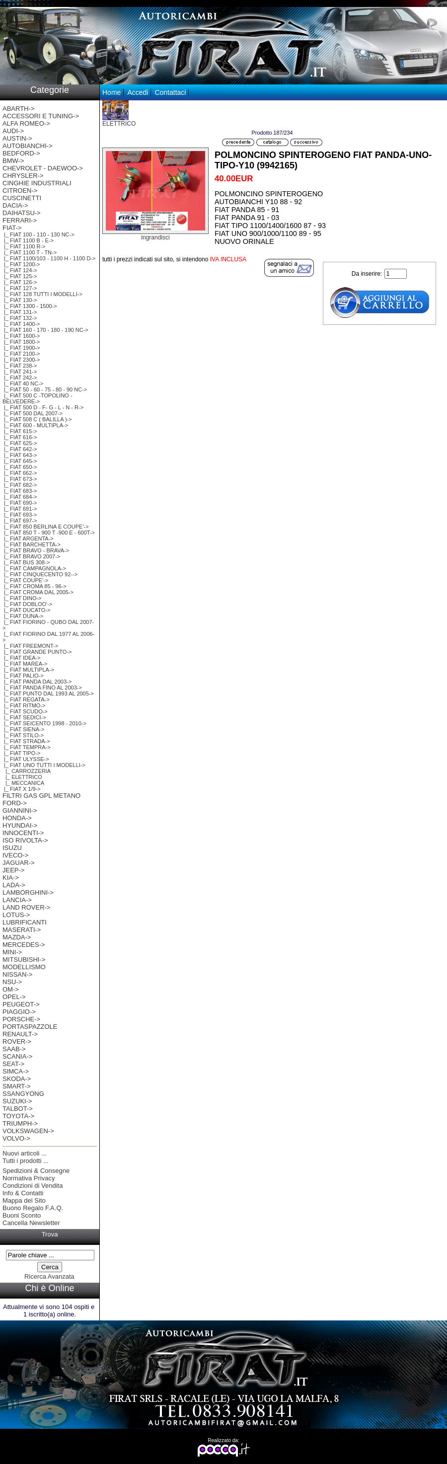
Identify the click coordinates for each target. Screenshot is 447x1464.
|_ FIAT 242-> (19, 378)
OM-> (10, 989)
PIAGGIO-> (19, 1011)
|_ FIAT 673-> (19, 479)
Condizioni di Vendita (32, 1185)
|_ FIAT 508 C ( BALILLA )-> (37, 419)
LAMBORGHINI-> (28, 892)
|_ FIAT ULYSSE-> (25, 759)
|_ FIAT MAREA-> (24, 664)
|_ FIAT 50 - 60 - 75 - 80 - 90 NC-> (44, 389)
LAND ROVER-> (26, 907)
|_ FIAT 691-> (19, 509)
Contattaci (170, 92)
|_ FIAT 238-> (19, 366)
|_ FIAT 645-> (19, 461)
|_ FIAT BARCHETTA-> (31, 544)
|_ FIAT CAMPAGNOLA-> (34, 568)
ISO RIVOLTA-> (25, 840)
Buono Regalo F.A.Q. (32, 1208)
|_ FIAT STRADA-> (26, 741)
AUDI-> (13, 131)
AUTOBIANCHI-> (27, 146)
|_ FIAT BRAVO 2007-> (31, 556)
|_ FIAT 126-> (19, 282)
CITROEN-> (19, 190)
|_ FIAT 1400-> (21, 324)
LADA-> (13, 885)
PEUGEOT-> (21, 1004)
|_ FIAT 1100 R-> (24, 246)
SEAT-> (13, 1064)
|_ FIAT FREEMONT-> (30, 646)
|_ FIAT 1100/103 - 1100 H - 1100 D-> (48, 258)
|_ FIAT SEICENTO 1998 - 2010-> (44, 723)
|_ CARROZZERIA (26, 771)
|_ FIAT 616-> (19, 437)
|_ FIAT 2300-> (21, 360)
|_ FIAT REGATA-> (26, 699)
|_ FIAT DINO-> (22, 598)
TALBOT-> (17, 1108)
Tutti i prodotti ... (25, 1160)
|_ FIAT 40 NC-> (22, 383)
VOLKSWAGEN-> (28, 1131)
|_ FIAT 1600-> (21, 336)
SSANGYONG (23, 1093)
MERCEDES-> (23, 944)
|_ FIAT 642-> (19, 449)
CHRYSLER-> (22, 175)
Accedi (137, 92)
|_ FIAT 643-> (19, 455)
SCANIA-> (17, 1056)
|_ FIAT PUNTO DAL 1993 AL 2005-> (48, 693)
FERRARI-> (19, 220)
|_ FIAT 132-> (19, 318)
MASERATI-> (21, 929)
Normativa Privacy (28, 1178)
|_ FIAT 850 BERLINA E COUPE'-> (45, 527)
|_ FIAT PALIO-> (23, 676)
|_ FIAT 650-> (19, 467)
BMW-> (13, 160)
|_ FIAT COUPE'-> (25, 580)
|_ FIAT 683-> (19, 491)
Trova (50, 1234)
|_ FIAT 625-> (19, 443)
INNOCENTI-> (23, 833)
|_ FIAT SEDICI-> (24, 717)
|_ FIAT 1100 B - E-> (28, 240)
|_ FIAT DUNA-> (22, 616)
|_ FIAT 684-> (19, 497)
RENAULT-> (20, 1034)
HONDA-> (17, 818)
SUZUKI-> (17, 1101)
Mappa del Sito (24, 1200)
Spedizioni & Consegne (36, 1170)
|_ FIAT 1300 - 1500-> (29, 306)
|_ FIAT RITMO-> (24, 705)
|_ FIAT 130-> (19, 300)
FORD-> (14, 803)
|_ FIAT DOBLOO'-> (27, 604)
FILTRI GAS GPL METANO (41, 795)
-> (11, 227)
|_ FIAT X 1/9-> (21, 789)
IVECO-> (15, 855)
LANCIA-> (17, 900)
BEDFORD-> (21, 153)
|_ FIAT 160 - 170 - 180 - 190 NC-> (45, 330)
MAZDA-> (16, 937)
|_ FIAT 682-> (19, 485)
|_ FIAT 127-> (19, 288)
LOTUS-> (16, 915)
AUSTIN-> (17, 138)
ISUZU (12, 847)
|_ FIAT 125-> (19, 276)
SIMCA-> (15, 1071)
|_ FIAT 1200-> (21, 264)
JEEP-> (13, 870)
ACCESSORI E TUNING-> (40, 116)
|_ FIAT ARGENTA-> (28, 538)
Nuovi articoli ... (24, 1153)
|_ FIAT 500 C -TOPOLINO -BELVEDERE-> (37, 398)
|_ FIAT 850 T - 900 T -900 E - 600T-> (48, 533)
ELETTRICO (119, 121)
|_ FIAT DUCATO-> (26, 610)
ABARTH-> (18, 108)
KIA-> (10, 877)
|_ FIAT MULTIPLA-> (28, 670)
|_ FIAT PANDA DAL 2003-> (37, 682)
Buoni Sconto (21, 1215)
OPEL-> (14, 997)
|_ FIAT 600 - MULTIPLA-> (35, 425)
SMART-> (16, 1086)
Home (111, 92)
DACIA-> (15, 205)
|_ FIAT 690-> (19, 503)
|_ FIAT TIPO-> (21, 753)
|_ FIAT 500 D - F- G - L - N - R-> (42, 407)
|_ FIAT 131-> (19, 312)
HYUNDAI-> (19, 825)
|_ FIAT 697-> (19, 521)
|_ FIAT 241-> (19, 372)
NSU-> (12, 982)
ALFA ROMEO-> (26, 123)
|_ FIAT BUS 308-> (26, 562)
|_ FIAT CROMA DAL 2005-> (38, 592)
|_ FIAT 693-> (19, 515)
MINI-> (12, 952)
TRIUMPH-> (20, 1123)
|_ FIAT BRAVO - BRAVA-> (35, 550)
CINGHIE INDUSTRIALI (37, 183)
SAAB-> (14, 1049)
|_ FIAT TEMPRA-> (26, 747)
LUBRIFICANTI (24, 922)
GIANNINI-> (19, 810)
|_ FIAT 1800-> (21, 342)
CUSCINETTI (21, 198)
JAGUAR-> (18, 862)
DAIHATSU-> (21, 213)
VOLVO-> (16, 1138)
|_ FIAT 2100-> (21, 354)
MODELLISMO (24, 967)
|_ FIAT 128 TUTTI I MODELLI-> (42, 294)
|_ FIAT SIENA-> (23, 729)
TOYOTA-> (18, 1116)
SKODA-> (16, 1078)
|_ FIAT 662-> (19, 473)
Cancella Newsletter (31, 1223)
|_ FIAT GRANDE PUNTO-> (37, 652)
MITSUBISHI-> (23, 959)
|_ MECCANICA (23, 783)
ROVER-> (16, 1041)
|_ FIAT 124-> (19, 270)
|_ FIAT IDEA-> (21, 658)
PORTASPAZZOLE (30, 1026)
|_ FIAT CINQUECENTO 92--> (39, 574)
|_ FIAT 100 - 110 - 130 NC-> (38, 234)
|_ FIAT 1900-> (21, 348)
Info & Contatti (22, 1193)
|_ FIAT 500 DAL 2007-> (32, 413)
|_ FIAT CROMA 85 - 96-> (34, 586)
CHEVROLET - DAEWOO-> (42, 168)
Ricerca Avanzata (49, 1276)
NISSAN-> (17, 974)
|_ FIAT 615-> (19, 431)
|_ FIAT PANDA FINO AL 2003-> (42, 688)
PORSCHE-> (21, 1019)
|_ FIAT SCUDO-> (25, 711)
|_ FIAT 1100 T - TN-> (29, 252)
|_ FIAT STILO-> (23, 735)
